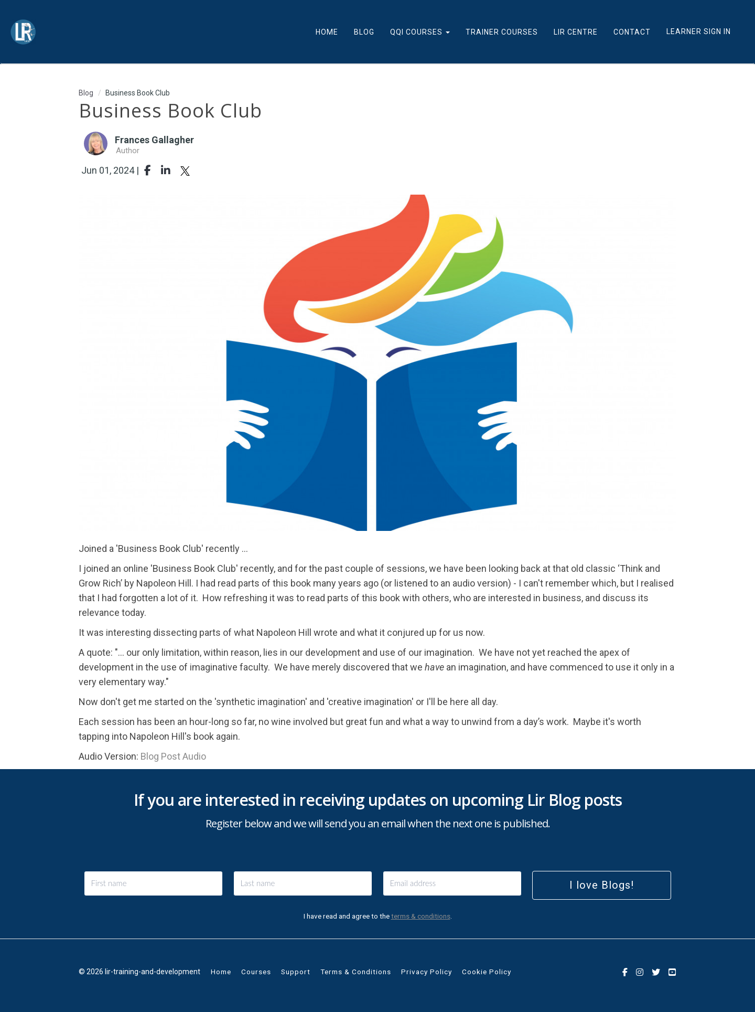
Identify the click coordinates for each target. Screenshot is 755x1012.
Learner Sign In (698, 31)
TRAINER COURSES (502, 32)
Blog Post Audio (173, 756)
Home (221, 971)
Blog (86, 93)
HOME (327, 32)
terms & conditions (420, 916)
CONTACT (632, 32)
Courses (256, 971)
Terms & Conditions (355, 971)
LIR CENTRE (576, 32)
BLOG (364, 32)
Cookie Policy (486, 971)
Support (295, 971)
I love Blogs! (601, 885)
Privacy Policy (426, 971)
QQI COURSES (420, 32)
